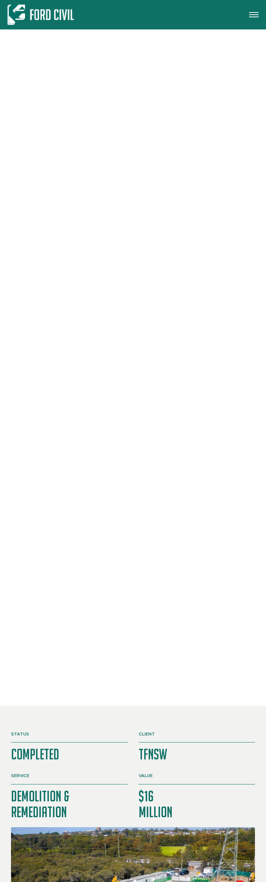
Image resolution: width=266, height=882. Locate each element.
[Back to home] (42, 14)
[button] (254, 14)
